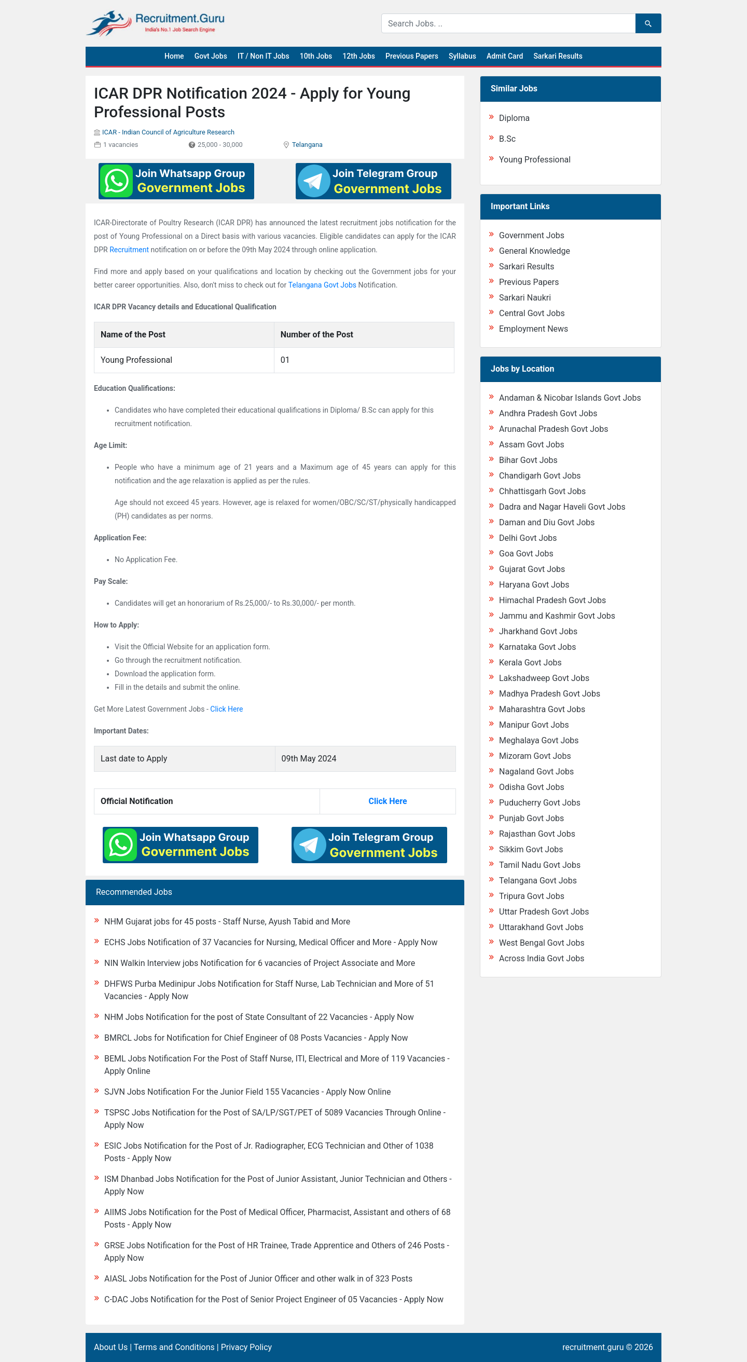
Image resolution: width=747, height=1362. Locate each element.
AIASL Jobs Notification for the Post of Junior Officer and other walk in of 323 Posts (258, 1279)
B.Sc (507, 139)
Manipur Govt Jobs (534, 725)
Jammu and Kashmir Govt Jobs (557, 616)
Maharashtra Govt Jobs (542, 709)
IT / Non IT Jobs (263, 56)
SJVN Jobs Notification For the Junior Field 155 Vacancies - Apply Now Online (247, 1092)
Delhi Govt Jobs (528, 538)
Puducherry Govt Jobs (539, 803)
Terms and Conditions (174, 1347)
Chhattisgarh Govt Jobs (542, 491)
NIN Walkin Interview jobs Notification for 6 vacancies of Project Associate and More (259, 963)
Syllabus (462, 56)
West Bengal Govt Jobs (542, 943)
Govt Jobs (211, 56)
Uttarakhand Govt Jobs (541, 927)
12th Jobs (358, 56)
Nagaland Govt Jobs (536, 772)
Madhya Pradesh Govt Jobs (549, 694)
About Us (111, 1347)
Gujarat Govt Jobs (532, 569)
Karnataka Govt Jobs (537, 647)
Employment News (533, 329)
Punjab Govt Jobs (531, 818)
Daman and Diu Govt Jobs (547, 522)
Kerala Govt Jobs (530, 663)
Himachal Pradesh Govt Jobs (552, 600)
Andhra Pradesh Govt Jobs (548, 413)
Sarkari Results (558, 56)
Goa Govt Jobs (526, 554)
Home (174, 56)
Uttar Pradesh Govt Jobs (544, 912)
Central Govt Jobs (532, 313)
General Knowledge (534, 251)
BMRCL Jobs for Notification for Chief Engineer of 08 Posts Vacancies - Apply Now (256, 1038)
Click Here (226, 709)
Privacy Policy (246, 1347)
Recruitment (129, 250)
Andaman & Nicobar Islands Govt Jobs (570, 398)
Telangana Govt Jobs (322, 285)
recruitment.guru (593, 1347)
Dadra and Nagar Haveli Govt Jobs (562, 507)
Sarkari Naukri (525, 298)
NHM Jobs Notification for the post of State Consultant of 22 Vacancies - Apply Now (259, 1017)
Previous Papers (411, 56)
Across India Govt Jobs (542, 958)
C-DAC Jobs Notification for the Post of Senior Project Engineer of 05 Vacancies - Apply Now (274, 1299)
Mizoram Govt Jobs (535, 756)
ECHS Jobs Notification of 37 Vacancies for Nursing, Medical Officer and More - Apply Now (270, 942)
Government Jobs (531, 235)
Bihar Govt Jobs (528, 460)
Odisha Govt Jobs (531, 787)
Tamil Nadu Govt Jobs (539, 865)
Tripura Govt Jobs (531, 896)
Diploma (514, 118)
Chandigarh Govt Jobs (540, 476)
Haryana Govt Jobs (534, 585)
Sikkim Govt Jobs (531, 849)
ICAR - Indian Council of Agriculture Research (168, 132)
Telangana (307, 144)
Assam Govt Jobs (531, 445)
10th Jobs (316, 56)
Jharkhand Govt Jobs (538, 631)
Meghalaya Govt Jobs (539, 740)
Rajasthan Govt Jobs (537, 834)
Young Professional (535, 160)
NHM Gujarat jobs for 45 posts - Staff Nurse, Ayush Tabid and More (227, 922)
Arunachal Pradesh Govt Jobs (553, 429)
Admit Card (505, 56)
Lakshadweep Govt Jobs (544, 678)
